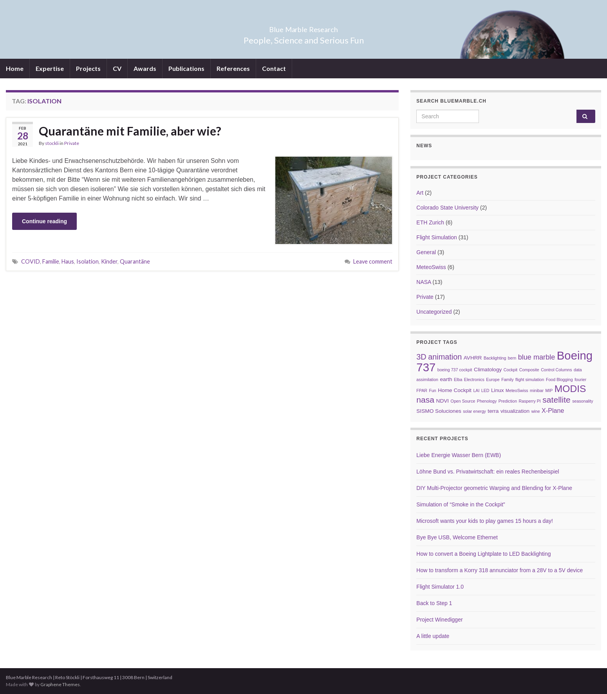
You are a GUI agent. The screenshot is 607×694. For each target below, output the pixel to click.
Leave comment (372, 261)
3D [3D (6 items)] (421, 356)
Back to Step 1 (434, 603)
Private (71, 143)
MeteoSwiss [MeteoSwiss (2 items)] (517, 390)
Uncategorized (434, 312)
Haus (67, 261)
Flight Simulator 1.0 (440, 587)
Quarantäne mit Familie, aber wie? (130, 131)
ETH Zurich (430, 222)
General (426, 252)
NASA (423, 282)
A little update (432, 636)
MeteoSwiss (431, 267)
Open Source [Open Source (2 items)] (463, 401)
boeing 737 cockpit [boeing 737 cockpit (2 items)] (454, 369)
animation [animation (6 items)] (445, 356)
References (233, 68)
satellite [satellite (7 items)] (556, 399)
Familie (50, 261)
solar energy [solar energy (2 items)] (474, 411)
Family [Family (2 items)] (507, 379)
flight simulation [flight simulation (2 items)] (529, 379)
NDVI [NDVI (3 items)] (442, 401)
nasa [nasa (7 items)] (425, 399)
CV (117, 68)
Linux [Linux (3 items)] (497, 390)
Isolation (87, 261)
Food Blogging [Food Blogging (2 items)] (559, 379)
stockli (52, 143)
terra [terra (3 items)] (493, 411)
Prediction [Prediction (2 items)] (508, 401)
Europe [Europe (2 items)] (492, 379)
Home (14, 68)
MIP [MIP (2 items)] (549, 390)
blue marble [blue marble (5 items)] (536, 357)
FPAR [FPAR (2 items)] (421, 390)
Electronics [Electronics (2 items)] (474, 379)
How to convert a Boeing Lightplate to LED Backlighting (483, 554)
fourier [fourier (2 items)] (580, 379)
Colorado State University (447, 207)
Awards (145, 68)
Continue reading (44, 221)
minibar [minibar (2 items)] (537, 390)
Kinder (109, 261)
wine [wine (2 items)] (535, 411)
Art (419, 193)
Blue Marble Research (304, 27)
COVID (30, 261)
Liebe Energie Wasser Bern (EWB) (458, 455)
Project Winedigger (439, 619)
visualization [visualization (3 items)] (514, 411)
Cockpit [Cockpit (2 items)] (511, 369)
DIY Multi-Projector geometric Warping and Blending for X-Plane (494, 488)
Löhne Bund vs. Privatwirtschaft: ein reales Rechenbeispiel (487, 471)
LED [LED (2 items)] (485, 390)
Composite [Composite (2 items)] (529, 369)
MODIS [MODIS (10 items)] (570, 388)
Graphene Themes (60, 684)
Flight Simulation (436, 237)
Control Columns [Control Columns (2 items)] (556, 369)
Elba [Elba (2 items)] (458, 379)
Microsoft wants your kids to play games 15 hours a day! (484, 521)
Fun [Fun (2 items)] (432, 390)
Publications (186, 68)
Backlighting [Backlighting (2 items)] (495, 358)
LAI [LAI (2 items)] (476, 390)
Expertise (50, 68)
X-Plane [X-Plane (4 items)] (553, 410)
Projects (88, 68)
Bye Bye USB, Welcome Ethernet (457, 537)
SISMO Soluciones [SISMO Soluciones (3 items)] (438, 411)
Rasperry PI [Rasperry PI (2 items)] (530, 401)
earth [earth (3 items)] (446, 379)
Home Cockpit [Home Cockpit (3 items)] (455, 390)
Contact (274, 68)
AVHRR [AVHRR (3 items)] (473, 358)
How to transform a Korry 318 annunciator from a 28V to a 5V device (499, 570)
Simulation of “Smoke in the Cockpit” (460, 504)
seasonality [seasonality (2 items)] (582, 401)
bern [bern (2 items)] (512, 358)
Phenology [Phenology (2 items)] (487, 401)
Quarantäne (135, 261)
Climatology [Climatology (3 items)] (488, 369)
